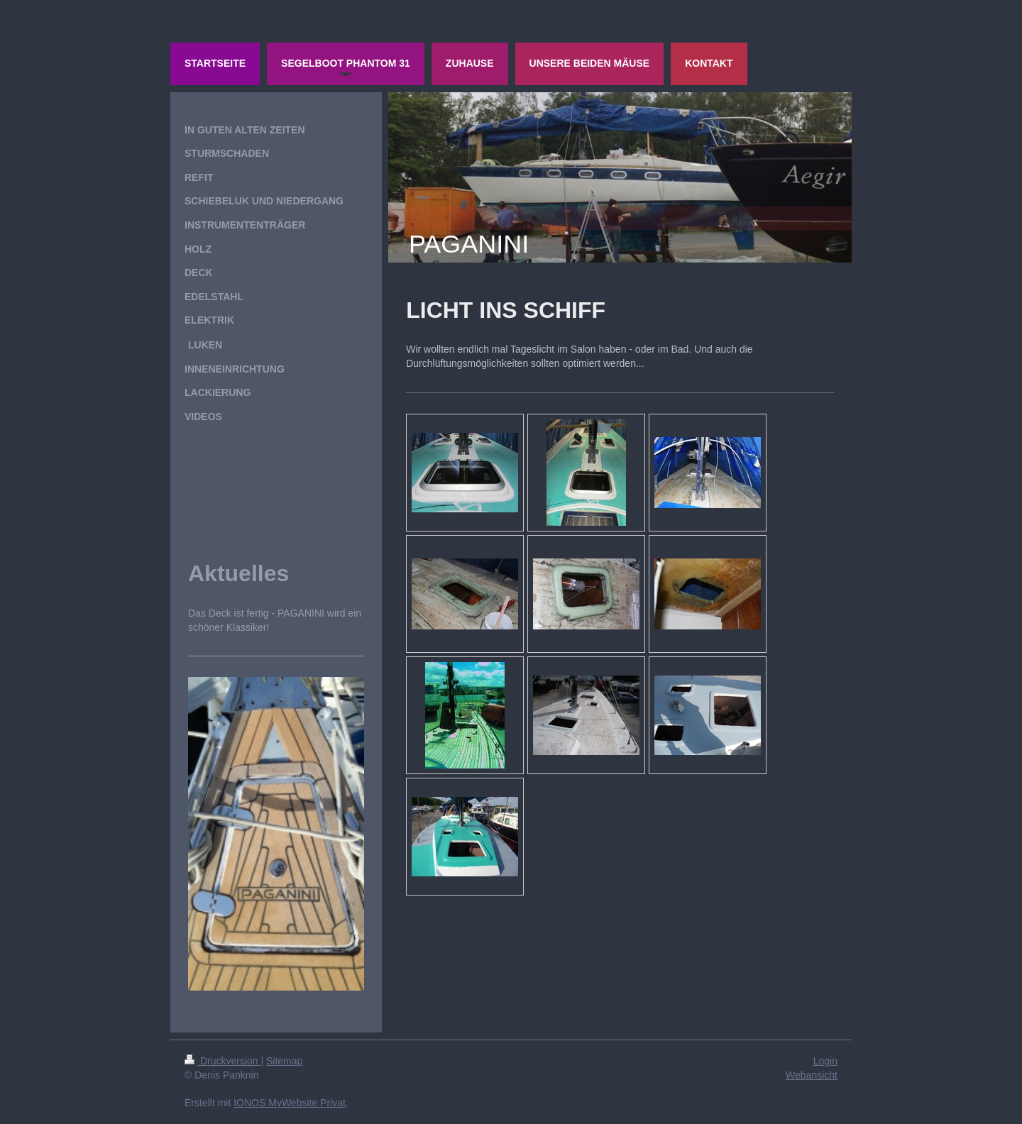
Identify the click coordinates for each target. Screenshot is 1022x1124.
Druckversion (222, 1061)
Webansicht (811, 1075)
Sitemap (284, 1061)
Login (825, 1061)
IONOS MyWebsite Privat (289, 1102)
